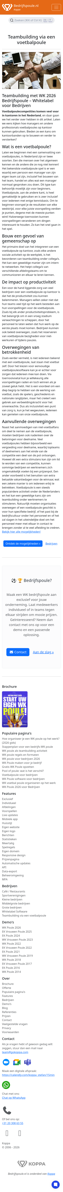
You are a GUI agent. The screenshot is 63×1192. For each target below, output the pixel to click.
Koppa (51, 1174)
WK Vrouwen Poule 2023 (17, 939)
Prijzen (6, 1016)
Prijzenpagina (10, 859)
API (4, 867)
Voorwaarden (10, 1032)
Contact (7, 1020)
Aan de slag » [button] (43, 652)
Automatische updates (16, 863)
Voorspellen (9, 811)
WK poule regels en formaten (20, 755)
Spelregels (8, 847)
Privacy (6, 1028)
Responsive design (14, 855)
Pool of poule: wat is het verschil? (23, 771)
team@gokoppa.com (15, 1052)
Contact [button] (18, 652)
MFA (5, 879)
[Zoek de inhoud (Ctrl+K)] (31, 20)
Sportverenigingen (14, 895)
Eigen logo (8, 831)
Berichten (8, 835)
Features (7, 996)
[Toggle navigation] (56, 7)
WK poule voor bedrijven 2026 (21, 759)
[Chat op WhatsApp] (6, 1085)
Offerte (6, 988)
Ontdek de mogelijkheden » (23, 543)
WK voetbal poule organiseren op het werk (29, 783)
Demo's (6, 1004)
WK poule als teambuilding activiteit (24, 751)
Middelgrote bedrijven (16, 903)
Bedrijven (51, 543)
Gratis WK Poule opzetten (18, 767)
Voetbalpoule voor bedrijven (20, 775)
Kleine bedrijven (12, 899)
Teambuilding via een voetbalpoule (24, 915)
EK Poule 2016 (11, 968)
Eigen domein (10, 851)
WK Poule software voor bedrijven (23, 779)
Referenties (9, 1012)
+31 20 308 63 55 (12, 1123)
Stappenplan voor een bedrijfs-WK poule (27, 747)
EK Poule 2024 (11, 935)
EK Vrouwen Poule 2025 (17, 931)
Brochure (8, 984)
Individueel (9, 803)
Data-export (9, 871)
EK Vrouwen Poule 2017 (17, 964)
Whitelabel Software (14, 911)
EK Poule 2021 (11, 952)
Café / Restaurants (13, 891)
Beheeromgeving (13, 875)
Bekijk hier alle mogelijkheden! (21, 532)
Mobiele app (10, 819)
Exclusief (7, 799)
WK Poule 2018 (11, 960)
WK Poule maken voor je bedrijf (22, 763)
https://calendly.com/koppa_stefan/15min (28, 1075)
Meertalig (8, 843)
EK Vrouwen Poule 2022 (17, 948)
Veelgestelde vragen (15, 1024)
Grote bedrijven (12, 907)
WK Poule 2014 (11, 972)
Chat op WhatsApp (14, 1098)
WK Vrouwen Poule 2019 (17, 956)
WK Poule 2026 (11, 927)
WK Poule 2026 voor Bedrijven (21, 787)
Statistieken (9, 839)
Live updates (10, 815)
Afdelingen (9, 807)
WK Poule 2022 (11, 943)
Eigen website (10, 827)
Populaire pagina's (13, 992)
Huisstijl (7, 823)
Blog (5, 1008)
